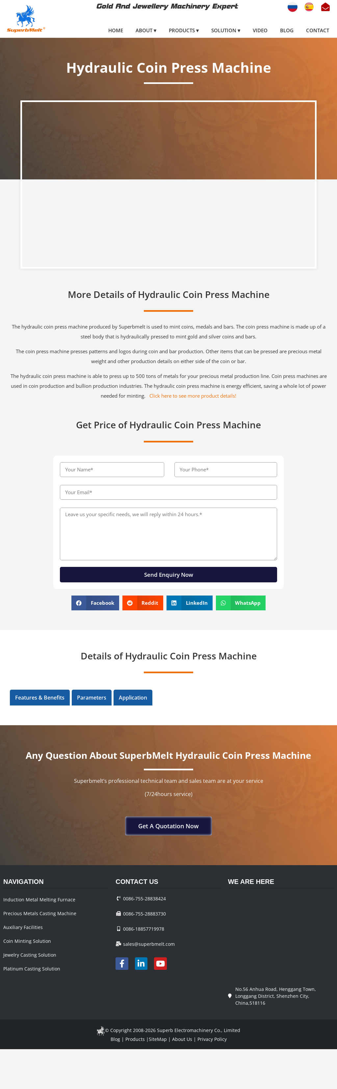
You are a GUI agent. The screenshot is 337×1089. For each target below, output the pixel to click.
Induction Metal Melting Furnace (39, 899)
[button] (95, 603)
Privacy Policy (212, 1039)
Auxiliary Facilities (23, 927)
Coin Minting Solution (27, 941)
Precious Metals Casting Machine (39, 913)
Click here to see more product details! (192, 395)
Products (135, 1039)
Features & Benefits (40, 697)
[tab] (40, 698)
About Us (182, 1039)
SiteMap (158, 1039)
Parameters (91, 697)
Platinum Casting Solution (31, 969)
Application (133, 697)
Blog (115, 1039)
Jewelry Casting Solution (29, 955)
